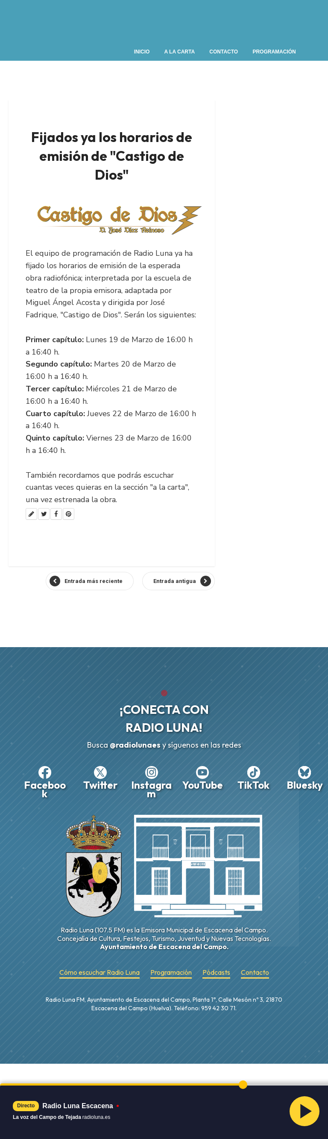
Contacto (223, 52)
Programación (274, 52)
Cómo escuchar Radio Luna (99, 972)
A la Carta (179, 52)
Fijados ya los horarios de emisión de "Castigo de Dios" (111, 155)
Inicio (142, 52)
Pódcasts (216, 972)
